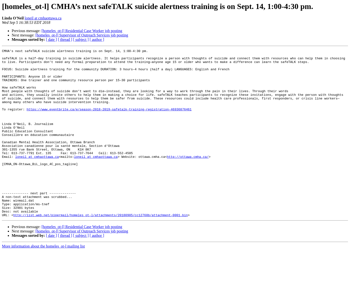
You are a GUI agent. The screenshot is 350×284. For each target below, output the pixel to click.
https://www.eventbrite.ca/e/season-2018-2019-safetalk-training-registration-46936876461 (109, 121)
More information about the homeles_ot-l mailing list (43, 280)
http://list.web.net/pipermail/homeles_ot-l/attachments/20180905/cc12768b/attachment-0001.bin (100, 248)
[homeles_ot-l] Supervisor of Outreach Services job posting (81, 35)
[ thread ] (65, 39)
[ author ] (97, 39)
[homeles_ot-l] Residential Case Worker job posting (82, 31)
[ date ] (51, 39)
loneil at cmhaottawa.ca (43, 18)
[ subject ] (81, 39)
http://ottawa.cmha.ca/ (188, 178)
